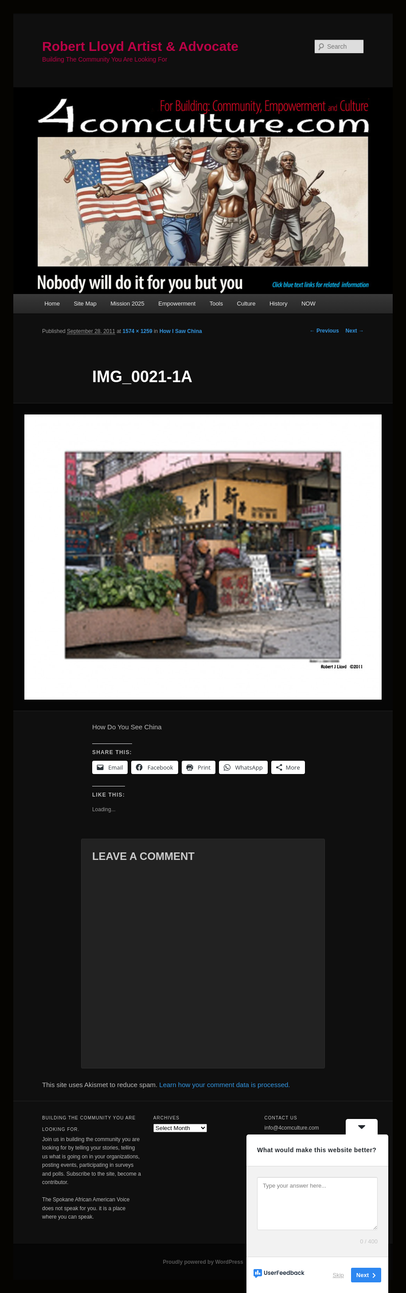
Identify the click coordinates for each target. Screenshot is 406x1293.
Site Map (85, 303)
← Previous (324, 331)
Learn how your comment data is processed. (224, 1084)
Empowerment (176, 303)
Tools (216, 303)
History (278, 303)
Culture (246, 303)
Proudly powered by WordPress (203, 1262)
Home (52, 303)
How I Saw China (181, 331)
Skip (338, 1275)
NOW (308, 303)
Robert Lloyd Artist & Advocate (140, 46)
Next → (355, 331)
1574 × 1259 (137, 331)
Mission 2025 (127, 303)
